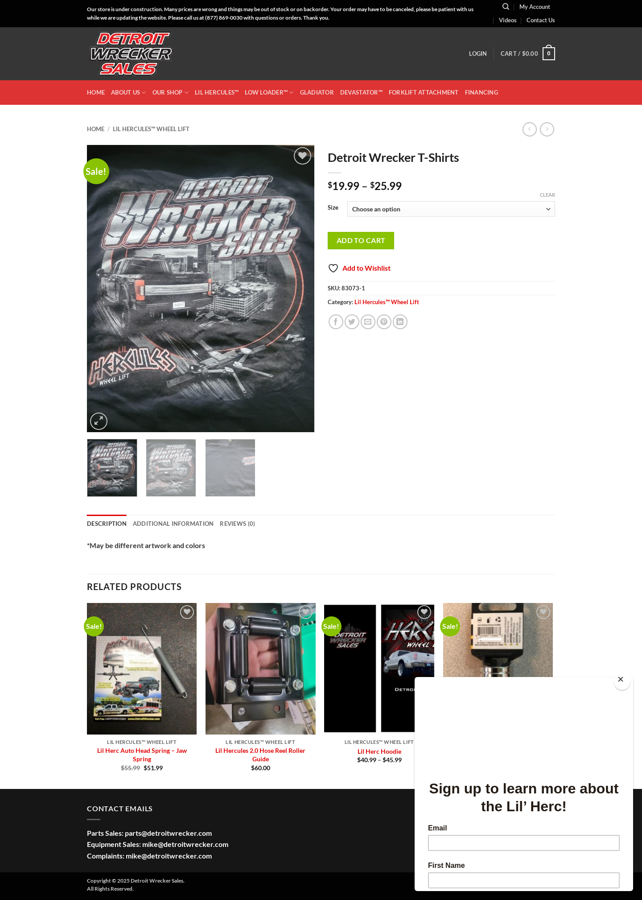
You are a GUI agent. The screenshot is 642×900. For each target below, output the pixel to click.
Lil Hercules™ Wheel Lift (151, 128)
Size (333, 208)
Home (95, 128)
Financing (481, 92)
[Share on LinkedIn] (400, 321)
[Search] (505, 6)
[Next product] (529, 129)
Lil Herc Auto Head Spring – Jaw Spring (142, 755)
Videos (508, 20)
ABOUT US (128, 92)
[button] (478, 53)
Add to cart (361, 240)
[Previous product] (547, 129)
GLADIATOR (317, 92)
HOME (96, 92)
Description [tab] (107, 523)
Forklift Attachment (424, 92)
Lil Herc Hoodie (379, 751)
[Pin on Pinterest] (384, 321)
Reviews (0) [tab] (237, 523)
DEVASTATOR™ (361, 92)
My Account (534, 6)
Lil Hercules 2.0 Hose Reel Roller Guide (260, 755)
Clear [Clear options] (547, 195)
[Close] (622, 681)
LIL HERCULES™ (217, 92)
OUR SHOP (170, 92)
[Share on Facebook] (336, 321)
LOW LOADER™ (269, 92)
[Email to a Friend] (368, 321)
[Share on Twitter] (352, 321)
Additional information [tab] (173, 523)
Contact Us (541, 20)
